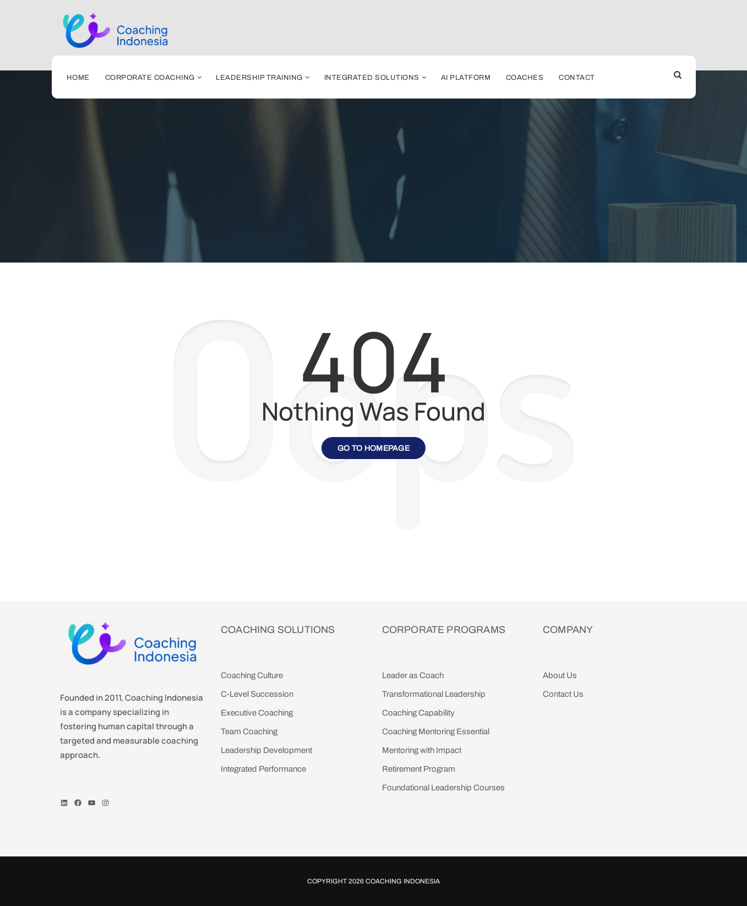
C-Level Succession (257, 694)
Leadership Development (266, 750)
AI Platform (466, 77)
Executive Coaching (257, 712)
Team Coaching (249, 731)
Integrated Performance (263, 769)
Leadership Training (259, 77)
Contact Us (563, 694)
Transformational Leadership (434, 694)
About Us (560, 675)
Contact (577, 77)
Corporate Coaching (150, 77)
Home (78, 77)
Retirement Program (418, 769)
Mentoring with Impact (421, 750)
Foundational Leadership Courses (443, 787)
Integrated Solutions (371, 77)
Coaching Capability (418, 712)
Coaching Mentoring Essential (435, 731)
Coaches (525, 77)
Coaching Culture (252, 675)
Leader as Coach (413, 675)
